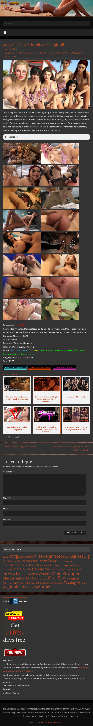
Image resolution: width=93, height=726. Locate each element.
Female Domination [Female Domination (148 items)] (39, 565)
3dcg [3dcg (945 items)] (13, 556)
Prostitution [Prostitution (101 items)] (74, 579)
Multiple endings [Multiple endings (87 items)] (40, 579)
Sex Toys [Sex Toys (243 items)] (38, 582)
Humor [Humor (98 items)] (68, 569)
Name (6, 498)
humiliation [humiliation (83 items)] (60, 570)
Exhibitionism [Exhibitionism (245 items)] (12, 565)
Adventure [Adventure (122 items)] (23, 556)
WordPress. (58, 722)
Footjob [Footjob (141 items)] (77, 565)
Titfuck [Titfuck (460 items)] (81, 582)
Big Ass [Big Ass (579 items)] (77, 556)
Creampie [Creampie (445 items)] (55, 560)
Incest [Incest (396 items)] (76, 569)
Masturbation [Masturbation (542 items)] (14, 578)
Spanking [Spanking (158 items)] (49, 582)
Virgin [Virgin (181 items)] (28, 587)
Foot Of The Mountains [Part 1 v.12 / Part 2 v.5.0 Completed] (71, 448)
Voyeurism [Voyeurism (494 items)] (41, 586)
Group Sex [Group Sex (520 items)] (23, 568)
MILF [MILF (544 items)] (30, 578)
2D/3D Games (11, 53)
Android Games (27, 53)
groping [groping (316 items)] (8, 569)
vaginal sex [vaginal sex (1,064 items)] (14, 587)
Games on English (45, 53)
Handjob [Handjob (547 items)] (39, 568)
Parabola (45, 722)
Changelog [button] (10, 136)
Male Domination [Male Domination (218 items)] (40, 574)
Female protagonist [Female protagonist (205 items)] (61, 565)
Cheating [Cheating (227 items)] (24, 561)
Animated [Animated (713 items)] (54, 556)
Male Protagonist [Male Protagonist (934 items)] (68, 573)
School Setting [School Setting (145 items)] (24, 582)
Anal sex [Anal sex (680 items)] (37, 556)
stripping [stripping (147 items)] (58, 582)
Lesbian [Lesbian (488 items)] (22, 573)
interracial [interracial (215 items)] (9, 574)
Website (6, 519)
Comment (8, 471)
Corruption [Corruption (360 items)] (39, 560)
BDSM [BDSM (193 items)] (66, 556)
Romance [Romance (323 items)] (10, 582)
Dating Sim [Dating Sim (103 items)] (68, 561)
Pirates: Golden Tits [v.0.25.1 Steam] (19, 446)
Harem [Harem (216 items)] (51, 569)
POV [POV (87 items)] (67, 579)
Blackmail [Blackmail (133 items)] (14, 561)
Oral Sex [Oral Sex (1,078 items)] (56, 578)
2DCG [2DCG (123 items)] (5, 556)
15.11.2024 (10, 49)
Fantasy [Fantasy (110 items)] (25, 565)
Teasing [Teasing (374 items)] (70, 582)
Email (6, 508)
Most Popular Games (66, 53)
